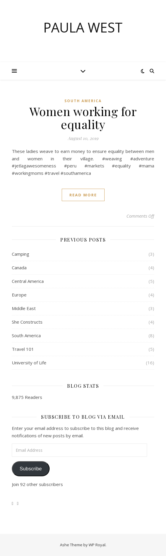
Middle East (24, 308)
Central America (28, 281)
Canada (19, 267)
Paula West (83, 27)
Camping (20, 254)
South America (83, 100)
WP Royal (97, 544)
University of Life (29, 363)
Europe (19, 295)
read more (83, 195)
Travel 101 (23, 349)
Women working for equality (83, 117)
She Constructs (27, 322)
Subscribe (30, 469)
